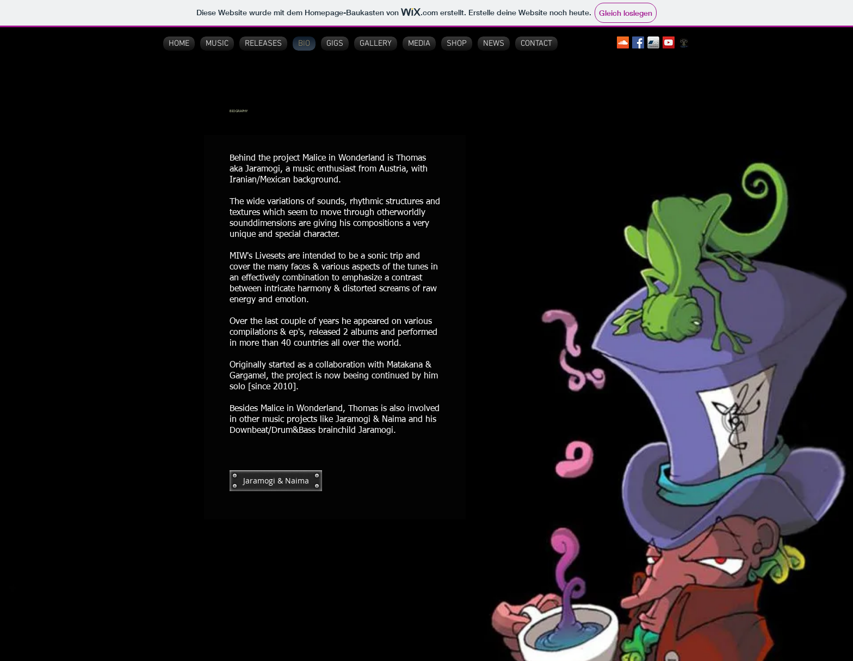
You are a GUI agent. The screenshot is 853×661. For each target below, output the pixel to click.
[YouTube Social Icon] (669, 42)
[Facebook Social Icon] (638, 42)
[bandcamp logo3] (653, 42)
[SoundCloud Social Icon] (623, 42)
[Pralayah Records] (684, 42)
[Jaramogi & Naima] (276, 480)
